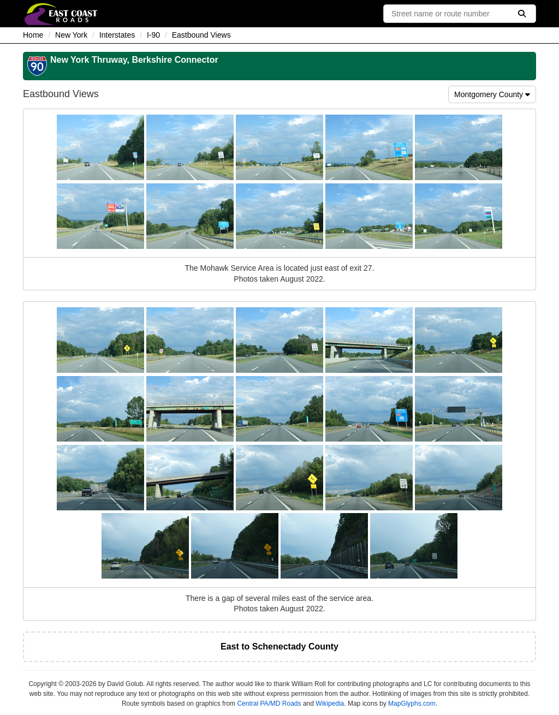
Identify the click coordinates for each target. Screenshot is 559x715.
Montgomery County (492, 94)
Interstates (117, 35)
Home (33, 35)
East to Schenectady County (279, 646)
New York (71, 35)
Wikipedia (330, 703)
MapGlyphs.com (412, 703)
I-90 (153, 35)
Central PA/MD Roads (269, 703)
